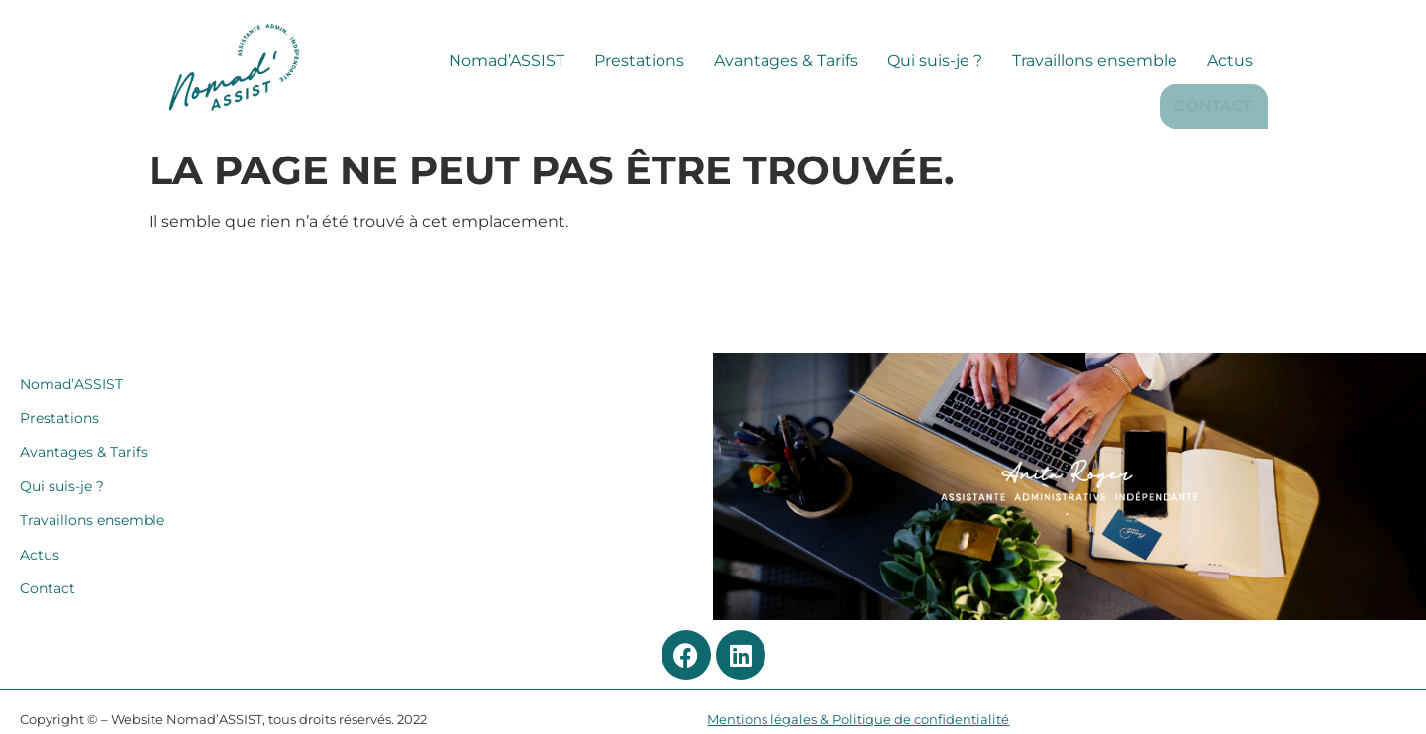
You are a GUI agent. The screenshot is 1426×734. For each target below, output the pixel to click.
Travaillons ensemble (991, 105)
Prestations (536, 105)
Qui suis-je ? (831, 105)
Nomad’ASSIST (403, 105)
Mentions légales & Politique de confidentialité (858, 719)
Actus (1127, 105)
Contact (1216, 104)
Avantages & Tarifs (683, 105)
